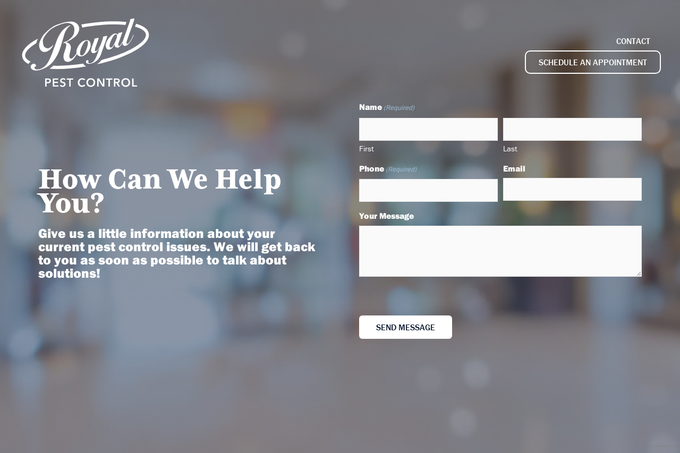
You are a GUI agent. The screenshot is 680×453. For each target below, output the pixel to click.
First (366, 148)
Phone (387, 169)
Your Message (386, 215)
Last (510, 148)
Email (514, 168)
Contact (633, 41)
